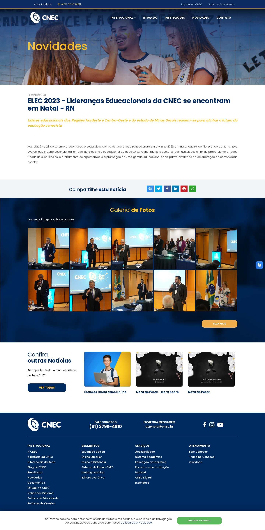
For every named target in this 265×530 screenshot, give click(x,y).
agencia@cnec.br (159, 426)
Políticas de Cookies (41, 503)
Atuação (150, 18)
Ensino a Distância (94, 462)
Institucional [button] (123, 18)
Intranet (140, 472)
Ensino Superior (92, 457)
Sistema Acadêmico (222, 4)
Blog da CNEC (37, 467)
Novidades (200, 18)
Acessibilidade (43, 4)
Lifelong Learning (93, 472)
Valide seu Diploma (41, 493)
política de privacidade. (136, 522)
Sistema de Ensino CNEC (98, 467)
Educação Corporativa (150, 462)
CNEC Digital (143, 477)
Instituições (175, 18)
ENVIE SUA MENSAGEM (159, 422)
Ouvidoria (195, 462)
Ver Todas (47, 388)
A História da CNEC (40, 457)
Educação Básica (93, 452)
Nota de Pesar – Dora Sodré (157, 392)
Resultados (35, 472)
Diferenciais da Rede (41, 462)
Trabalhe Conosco (202, 457)
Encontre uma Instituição (152, 467)
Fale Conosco (198, 452)
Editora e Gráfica (93, 477)
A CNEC (32, 452)
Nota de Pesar (199, 392)
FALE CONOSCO (105, 422)
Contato (223, 18)
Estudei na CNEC (191, 4)
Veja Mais (219, 323)
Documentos (36, 483)
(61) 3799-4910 (105, 426)
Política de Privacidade (43, 498)
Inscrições (142, 483)
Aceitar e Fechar (199, 520)
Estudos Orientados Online (105, 392)
